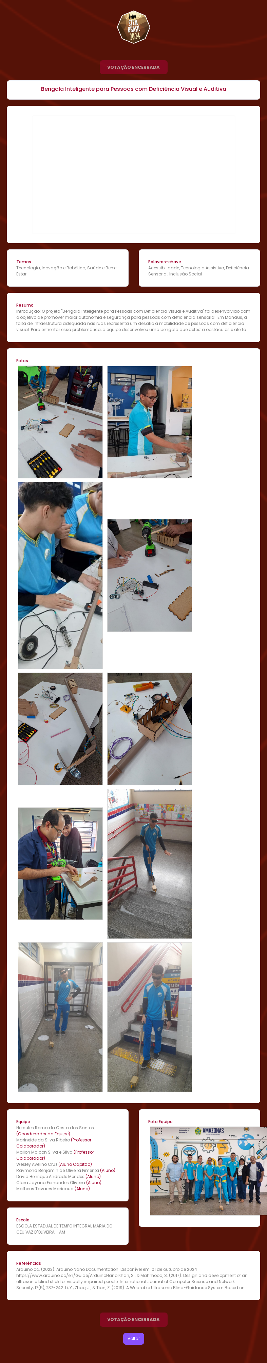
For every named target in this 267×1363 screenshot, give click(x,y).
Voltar (134, 1338)
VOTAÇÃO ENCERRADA (133, 67)
